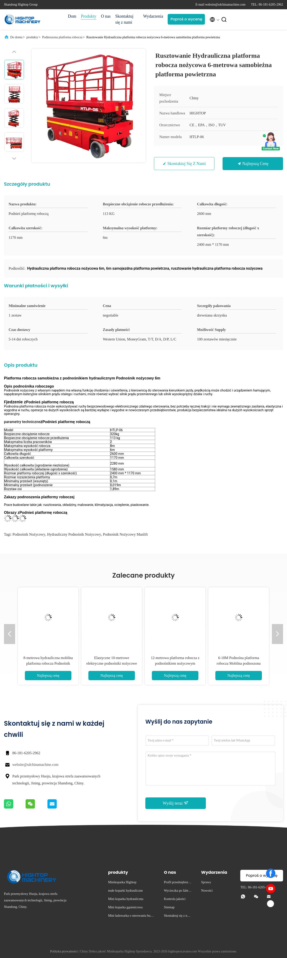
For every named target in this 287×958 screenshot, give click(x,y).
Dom (72, 16)
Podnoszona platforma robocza (62, 37)
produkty (32, 37)
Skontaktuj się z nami (124, 19)
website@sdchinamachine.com (35, 765)
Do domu (16, 37)
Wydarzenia (153, 16)
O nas (106, 16)
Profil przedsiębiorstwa (177, 882)
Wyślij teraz (176, 803)
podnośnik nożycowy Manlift (125, 534)
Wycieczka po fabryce (177, 891)
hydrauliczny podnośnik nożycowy (74, 534)
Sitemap (169, 907)
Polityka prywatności (64, 951)
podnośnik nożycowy (29, 534)
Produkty (88, 16)
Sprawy (206, 882)
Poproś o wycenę (186, 19)
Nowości (207, 890)
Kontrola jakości (175, 899)
